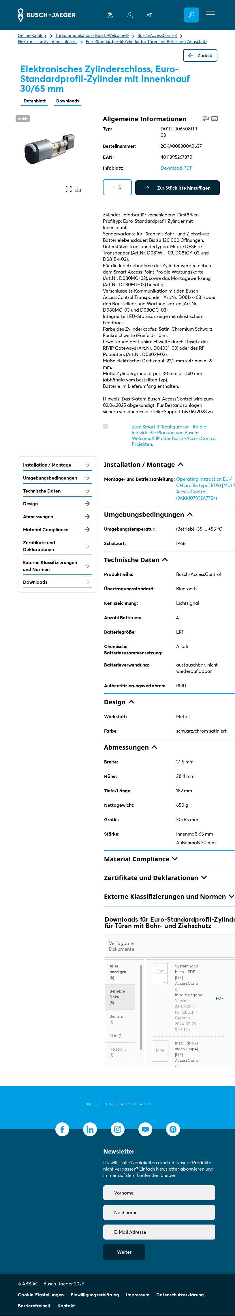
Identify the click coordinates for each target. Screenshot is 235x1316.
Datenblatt (35, 101)
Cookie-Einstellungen (41, 1295)
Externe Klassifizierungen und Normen (57, 566)
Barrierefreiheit (34, 1306)
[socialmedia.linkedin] (90, 1130)
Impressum (137, 1295)
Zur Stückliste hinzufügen (177, 188)
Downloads (70, 101)
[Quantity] (117, 187)
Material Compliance (57, 529)
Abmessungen (57, 516)
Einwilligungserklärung (95, 1295)
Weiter (124, 1252)
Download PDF (176, 168)
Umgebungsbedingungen (57, 478)
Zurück (200, 55)
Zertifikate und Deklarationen (57, 546)
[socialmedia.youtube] (145, 1130)
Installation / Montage (57, 465)
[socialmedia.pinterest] (173, 1130)
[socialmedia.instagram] (118, 1130)
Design (57, 503)
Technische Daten (57, 491)
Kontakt (66, 1306)
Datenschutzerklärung (180, 1295)
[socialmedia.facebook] (62, 1130)
